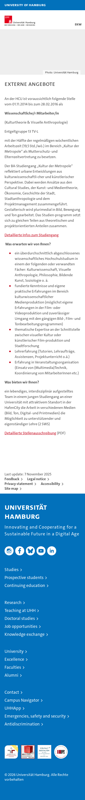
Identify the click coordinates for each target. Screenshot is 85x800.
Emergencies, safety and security (35, 716)
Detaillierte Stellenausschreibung (30, 433)
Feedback (12, 479)
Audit (25, 747)
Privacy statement (19, 483)
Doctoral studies (20, 618)
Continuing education (25, 585)
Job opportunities (21, 626)
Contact (12, 692)
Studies (12, 569)
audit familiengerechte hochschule (11, 752)
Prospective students (24, 577)
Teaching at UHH (20, 610)
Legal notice (36, 479)
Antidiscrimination (22, 724)
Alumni (11, 675)
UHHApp (13, 708)
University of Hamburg (25, 4)
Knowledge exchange (25, 634)
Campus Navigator (22, 700)
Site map (11, 488)
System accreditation (61, 750)
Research (13, 602)
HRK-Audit (42, 750)
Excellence (14, 659)
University (14, 651)
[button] (67, 5)
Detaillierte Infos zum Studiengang (32, 235)
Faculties (13, 667)
